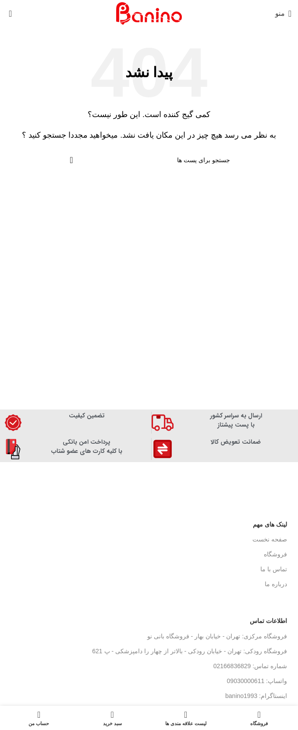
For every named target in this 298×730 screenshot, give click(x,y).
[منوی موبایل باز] (283, 13)
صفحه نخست (269, 539)
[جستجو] (149, 160)
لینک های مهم (270, 524)
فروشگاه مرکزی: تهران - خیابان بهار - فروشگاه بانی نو (217, 636)
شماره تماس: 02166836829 (250, 665)
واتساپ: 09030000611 (257, 680)
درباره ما (276, 584)
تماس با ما (273, 569)
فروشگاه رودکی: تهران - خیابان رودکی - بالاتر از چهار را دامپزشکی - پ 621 (189, 651)
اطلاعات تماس (268, 620)
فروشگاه (275, 554)
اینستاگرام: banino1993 (256, 695)
